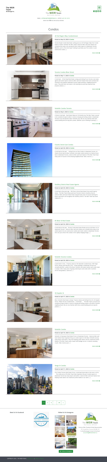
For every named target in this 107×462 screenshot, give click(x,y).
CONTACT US (30, 458)
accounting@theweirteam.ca (90, 432)
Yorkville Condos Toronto (63, 108)
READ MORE (96, 53)
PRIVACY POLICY (39, 458)
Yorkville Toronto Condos (63, 257)
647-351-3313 (66, 18)
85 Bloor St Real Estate (62, 221)
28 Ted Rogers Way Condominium (66, 36)
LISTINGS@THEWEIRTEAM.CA (49, 18)
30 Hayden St (59, 293)
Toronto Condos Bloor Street (64, 72)
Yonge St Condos (60, 366)
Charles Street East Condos (64, 145)
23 (59, 402)
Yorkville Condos (60, 329)
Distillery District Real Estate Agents (67, 184)
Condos (72, 39)
